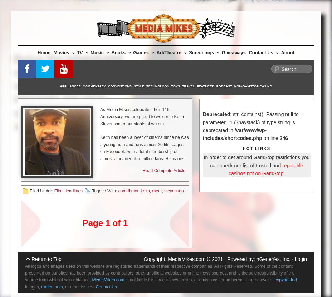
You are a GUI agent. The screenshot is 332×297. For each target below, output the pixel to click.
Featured (205, 86)
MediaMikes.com (186, 259)
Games (143, 52)
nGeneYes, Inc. (273, 259)
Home (44, 52)
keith (145, 190)
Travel (188, 86)
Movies (64, 52)
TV (82, 52)
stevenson (174, 190)
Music (100, 52)
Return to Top (46, 259)
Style (139, 86)
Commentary (94, 86)
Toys (175, 86)
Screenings (204, 52)
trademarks (52, 287)
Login (301, 259)
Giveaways (234, 52)
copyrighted (286, 279)
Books (121, 52)
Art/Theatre (171, 52)
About (288, 52)
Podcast (224, 86)
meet (157, 190)
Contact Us (264, 52)
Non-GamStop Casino (253, 86)
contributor (128, 190)
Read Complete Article (164, 170)
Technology (157, 86)
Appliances (70, 86)
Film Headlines (68, 190)
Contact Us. (107, 287)
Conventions (120, 86)
